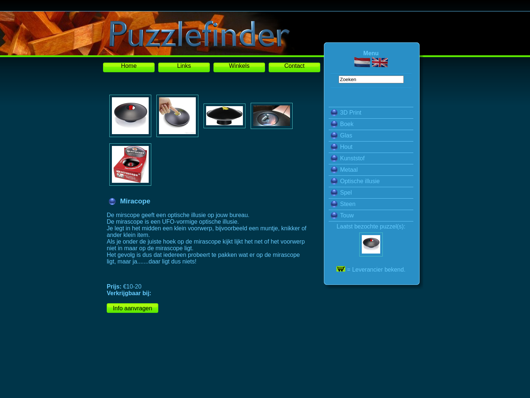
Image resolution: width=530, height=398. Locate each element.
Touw (342, 215)
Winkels (239, 66)
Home (129, 66)
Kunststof (348, 158)
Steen (343, 204)
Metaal (344, 170)
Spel (341, 192)
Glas (341, 135)
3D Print (346, 112)
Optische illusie (355, 181)
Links (184, 66)
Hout (342, 147)
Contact (294, 66)
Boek (342, 124)
